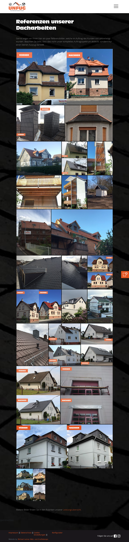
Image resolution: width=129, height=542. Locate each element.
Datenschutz (26, 533)
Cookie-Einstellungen (39, 534)
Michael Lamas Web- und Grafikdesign (33, 539)
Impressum (13, 533)
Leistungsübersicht (72, 509)
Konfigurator (57, 533)
